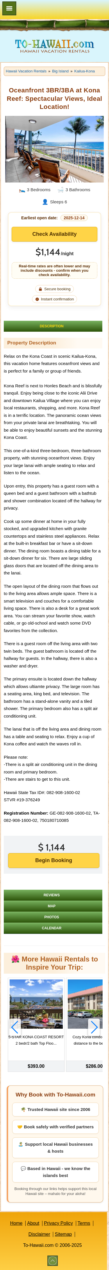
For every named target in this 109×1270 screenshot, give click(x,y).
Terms (84, 1223)
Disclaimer (39, 1234)
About (33, 1223)
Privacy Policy (58, 1223)
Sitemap (63, 1234)
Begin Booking (53, 860)
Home (16, 1223)
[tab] (53, 326)
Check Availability (54, 234)
